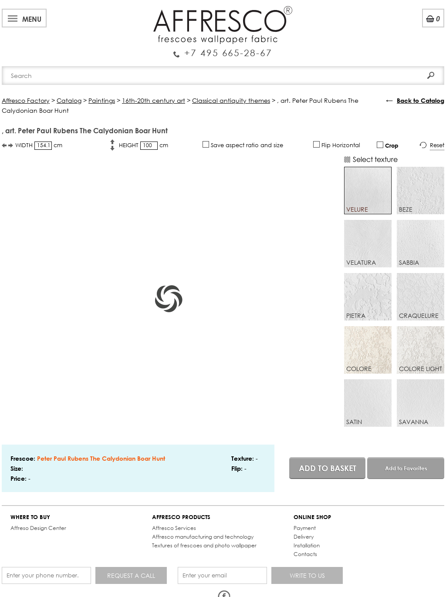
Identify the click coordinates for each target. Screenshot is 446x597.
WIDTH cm (38, 146)
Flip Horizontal (336, 145)
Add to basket (327, 468)
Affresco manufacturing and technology (202, 536)
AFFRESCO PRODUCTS (181, 517)
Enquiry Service (223, 49)
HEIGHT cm (143, 146)
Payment (305, 528)
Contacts (305, 554)
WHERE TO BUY (30, 517)
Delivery (304, 536)
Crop (388, 145)
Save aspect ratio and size (243, 145)
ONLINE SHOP (312, 517)
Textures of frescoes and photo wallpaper (204, 545)
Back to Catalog (420, 100)
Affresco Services (174, 528)
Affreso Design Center (38, 528)
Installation (307, 545)
